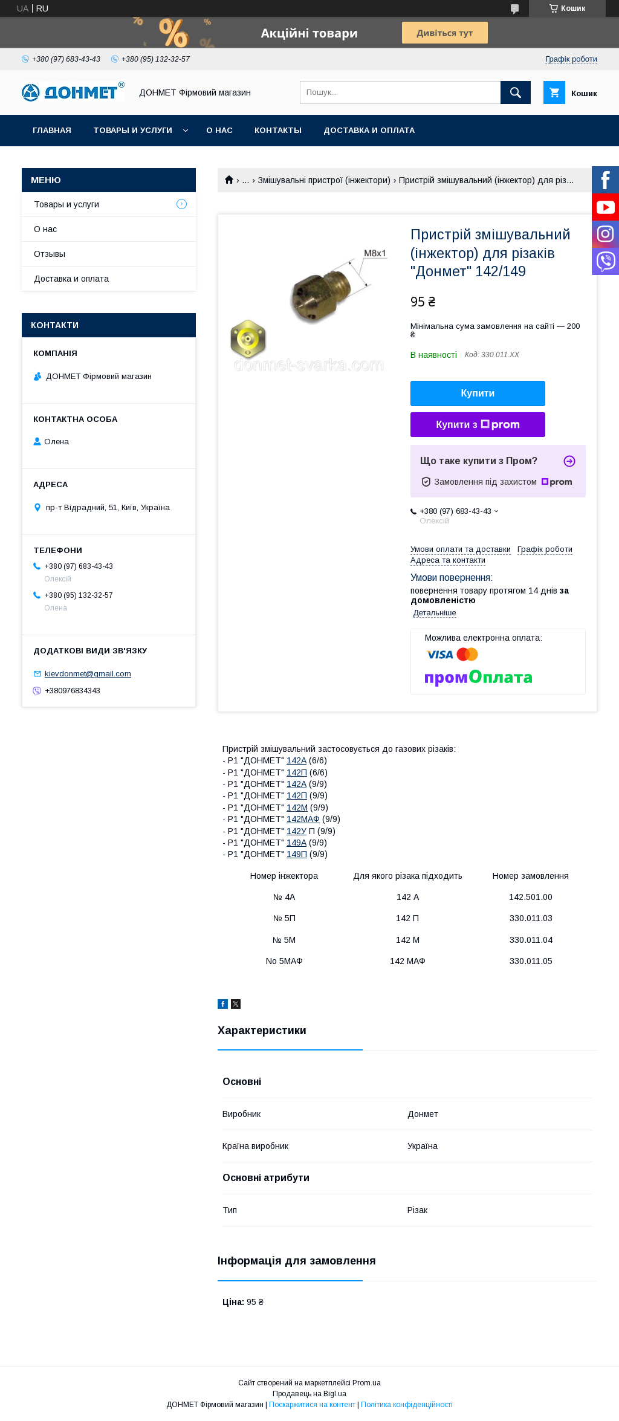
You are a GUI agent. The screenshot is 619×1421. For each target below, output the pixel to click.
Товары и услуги (132, 130)
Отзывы (49, 254)
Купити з (477, 424)
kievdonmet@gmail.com (88, 673)
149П (297, 854)
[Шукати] (516, 92)
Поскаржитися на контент (312, 1404)
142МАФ (303, 819)
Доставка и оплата (369, 130)
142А (296, 760)
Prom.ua (366, 1383)
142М (297, 807)
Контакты (278, 130)
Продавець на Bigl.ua (309, 1394)
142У (296, 831)
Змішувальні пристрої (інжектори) (324, 180)
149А (296, 842)
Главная (52, 130)
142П (297, 772)
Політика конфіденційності (407, 1404)
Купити (478, 393)
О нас (219, 130)
